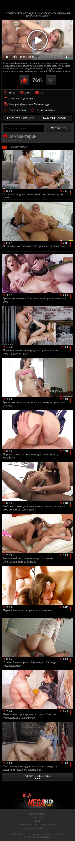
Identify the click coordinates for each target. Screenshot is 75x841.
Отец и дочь (26, 104)
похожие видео (20, 117)
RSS (37, 821)
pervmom (22, 110)
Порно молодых (42, 104)
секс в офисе (48, 110)
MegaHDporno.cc (48, 6)
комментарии (54, 117)
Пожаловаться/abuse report (37, 828)
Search (69, 5)
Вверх (69, 834)
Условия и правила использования (37, 824)
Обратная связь (37, 814)
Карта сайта (37, 817)
